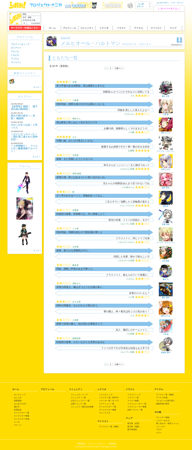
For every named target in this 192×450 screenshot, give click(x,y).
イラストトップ (134, 395)
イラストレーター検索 (136, 407)
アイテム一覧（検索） (165, 395)
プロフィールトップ (20, 44)
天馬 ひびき (166, 168)
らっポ (17, 422)
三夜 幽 (166, 113)
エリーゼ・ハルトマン (165, 150)
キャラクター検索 (21, 416)
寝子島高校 (132, 429)
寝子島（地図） (134, 426)
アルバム (15, 51)
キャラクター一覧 (21, 413)
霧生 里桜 (166, 187)
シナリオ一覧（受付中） (109, 397)
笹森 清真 (166, 223)
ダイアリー (16, 48)
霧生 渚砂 (166, 297)
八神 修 (166, 333)
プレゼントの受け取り (165, 401)
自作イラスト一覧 (135, 410)
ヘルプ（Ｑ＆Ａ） (163, 420)
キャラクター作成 (21, 419)
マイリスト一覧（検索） (109, 426)
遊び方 (17, 407)
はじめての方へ (163, 3)
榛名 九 (166, 278)
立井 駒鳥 (166, 260)
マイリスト (16, 62)
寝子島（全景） (134, 423)
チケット (18, 425)
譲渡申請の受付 (162, 404)
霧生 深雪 (166, 95)
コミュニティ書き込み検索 (82, 407)
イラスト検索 (133, 401)
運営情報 (81, 444)
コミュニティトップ (79, 395)
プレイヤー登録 (162, 417)
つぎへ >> (118, 68)
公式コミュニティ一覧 (80, 401)
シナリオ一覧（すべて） (109, 401)
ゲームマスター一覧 (107, 407)
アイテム (15, 59)
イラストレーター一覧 (136, 404)
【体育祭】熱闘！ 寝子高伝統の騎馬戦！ (24, 107)
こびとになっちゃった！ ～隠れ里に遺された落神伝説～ (24, 137)
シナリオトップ (105, 395)
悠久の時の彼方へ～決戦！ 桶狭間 (23, 117)
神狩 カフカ (166, 132)
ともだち (15, 55)
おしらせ (18, 397)
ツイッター (161, 426)
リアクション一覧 (106, 404)
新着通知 (18, 401)
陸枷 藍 (166, 205)
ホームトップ (19, 395)
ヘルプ (172, 3)
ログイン (180, 3)
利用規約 (112, 444)
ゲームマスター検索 (107, 410)
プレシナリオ (104, 413)
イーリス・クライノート (165, 242)
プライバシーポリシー (96, 444)
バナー (159, 433)
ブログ (159, 429)
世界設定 (18, 410)
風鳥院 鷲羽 (166, 351)
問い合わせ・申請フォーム (167, 423)
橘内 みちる (166, 315)
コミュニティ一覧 (78, 397)
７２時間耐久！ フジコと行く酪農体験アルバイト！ (24, 149)
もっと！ (37, 87)
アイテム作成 (161, 397)
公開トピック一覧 (78, 404)
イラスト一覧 (133, 397)
